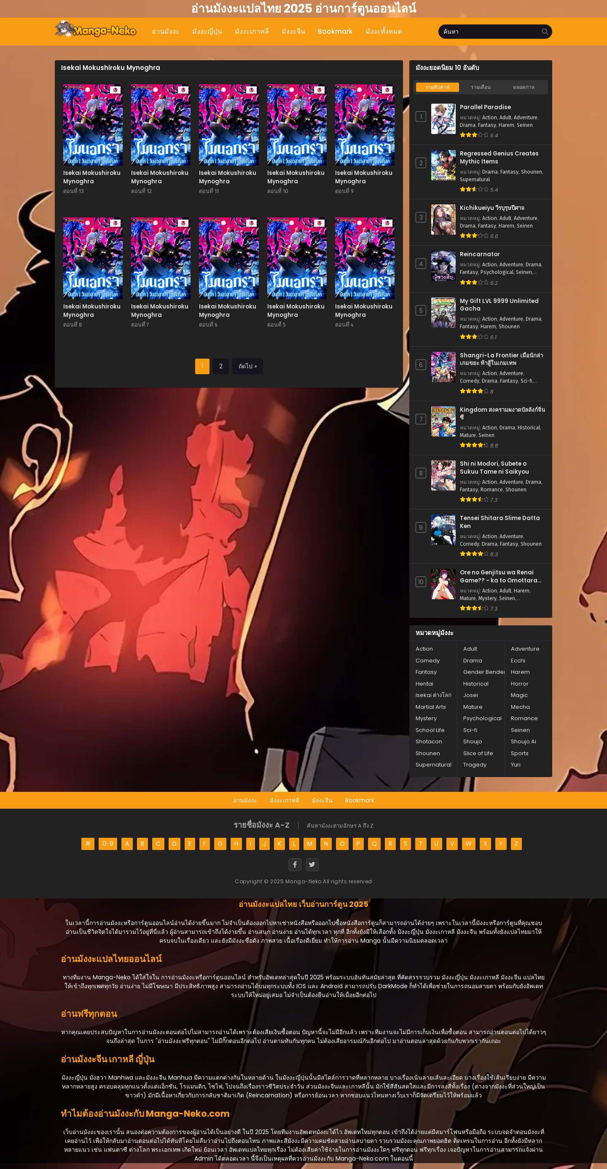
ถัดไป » (248, 366)
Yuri (516, 765)
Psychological (497, 272)
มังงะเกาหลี (284, 800)
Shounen (531, 172)
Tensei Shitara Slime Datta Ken (500, 522)
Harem (506, 125)
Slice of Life (478, 753)
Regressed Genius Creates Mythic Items (499, 158)
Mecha (520, 707)
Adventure (525, 118)
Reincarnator (480, 254)
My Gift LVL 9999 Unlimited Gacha (499, 305)
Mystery (487, 598)
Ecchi (518, 661)
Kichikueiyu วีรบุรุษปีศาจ (492, 208)
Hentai (424, 684)
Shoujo (472, 741)
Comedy (469, 381)
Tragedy (474, 765)
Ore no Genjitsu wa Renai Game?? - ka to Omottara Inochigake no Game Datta (500, 576)
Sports (520, 753)
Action (489, 118)
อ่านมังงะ (245, 800)
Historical (529, 428)
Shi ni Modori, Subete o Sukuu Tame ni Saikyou (494, 468)
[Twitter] (312, 864)
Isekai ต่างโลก (433, 695)
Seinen (525, 125)
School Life (430, 730)
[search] (545, 32)
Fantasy (487, 125)
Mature (468, 435)
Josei (470, 695)
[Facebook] (295, 864)
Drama (467, 125)
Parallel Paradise (485, 107)
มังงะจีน (322, 800)
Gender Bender (484, 672)
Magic (519, 695)
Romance (492, 490)
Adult (505, 118)
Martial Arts (431, 707)
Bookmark (359, 800)
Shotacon (429, 741)
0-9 (107, 843)
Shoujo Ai (523, 741)
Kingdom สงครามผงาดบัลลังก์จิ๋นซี (502, 414)
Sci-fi (526, 381)
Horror (520, 684)
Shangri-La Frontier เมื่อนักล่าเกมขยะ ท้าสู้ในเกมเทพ (501, 359)
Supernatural (475, 179)
